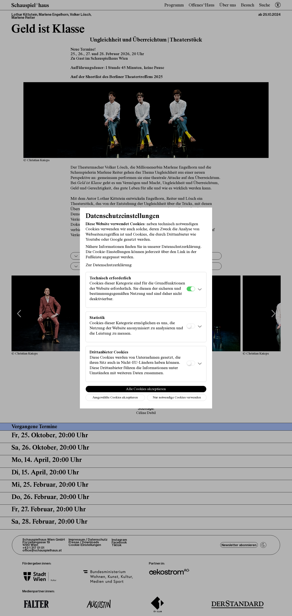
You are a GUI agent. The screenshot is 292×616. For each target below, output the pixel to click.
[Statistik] (191, 326)
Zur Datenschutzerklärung (109, 265)
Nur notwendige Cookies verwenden (177, 397)
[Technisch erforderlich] (191, 289)
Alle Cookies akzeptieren (146, 389)
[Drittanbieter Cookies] (191, 363)
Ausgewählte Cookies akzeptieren (115, 397)
